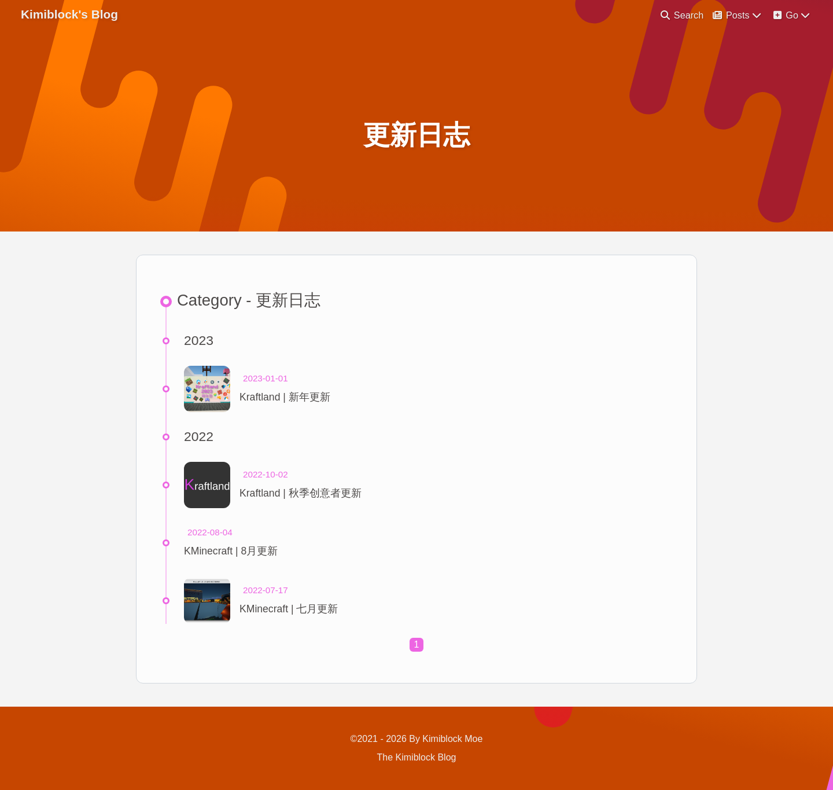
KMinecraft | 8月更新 (231, 551)
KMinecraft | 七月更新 (288, 609)
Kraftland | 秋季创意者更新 (300, 493)
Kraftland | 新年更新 (284, 397)
